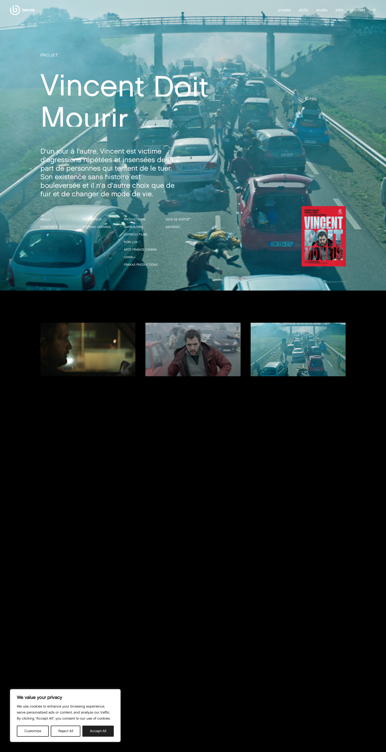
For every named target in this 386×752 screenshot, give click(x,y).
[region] (65, 715)
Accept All (98, 731)
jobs (339, 10)
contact (358, 10)
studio (321, 10)
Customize (32, 731)
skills (303, 10)
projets (284, 10)
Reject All (65, 731)
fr (374, 10)
